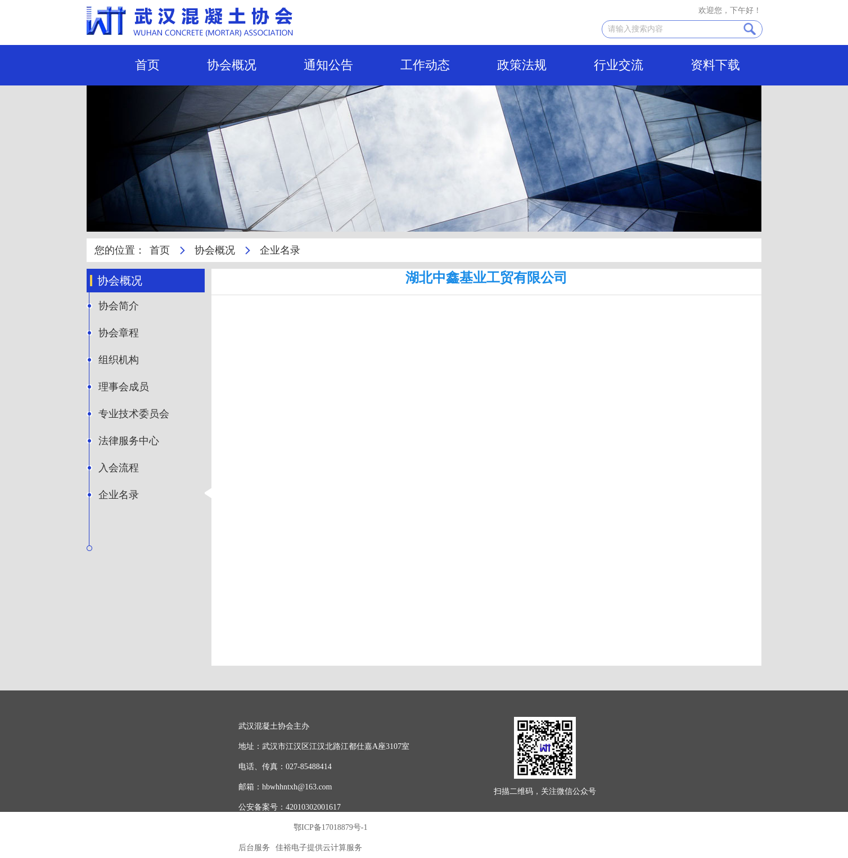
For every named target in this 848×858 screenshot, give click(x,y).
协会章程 (118, 332)
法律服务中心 (128, 440)
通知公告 (328, 65)
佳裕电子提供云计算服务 (319, 847)
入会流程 (118, 467)
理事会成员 (123, 386)
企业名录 (118, 494)
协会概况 (231, 65)
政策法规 (522, 65)
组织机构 (118, 359)
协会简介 (118, 305)
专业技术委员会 (133, 413)
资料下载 (715, 65)
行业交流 (618, 65)
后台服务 (254, 847)
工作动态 (425, 65)
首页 (147, 65)
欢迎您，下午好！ (729, 10)
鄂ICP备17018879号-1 (330, 827)
